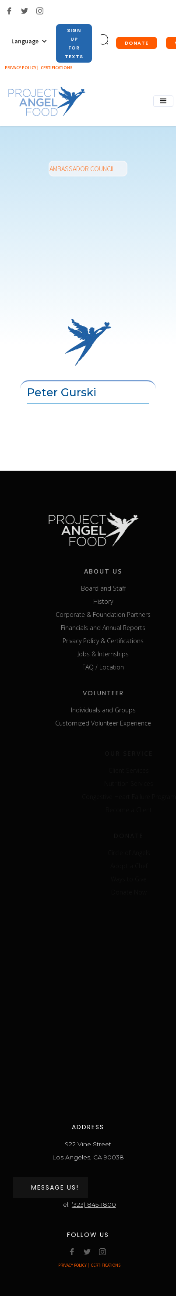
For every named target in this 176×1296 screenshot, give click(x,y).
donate (136, 42)
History (113, 601)
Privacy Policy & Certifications (112, 641)
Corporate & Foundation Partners (112, 614)
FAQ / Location (113, 667)
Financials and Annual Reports (112, 627)
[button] (29, 41)
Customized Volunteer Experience (113, 723)
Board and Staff (112, 588)
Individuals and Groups (112, 710)
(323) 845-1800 (93, 1204)
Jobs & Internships (112, 654)
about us (113, 571)
